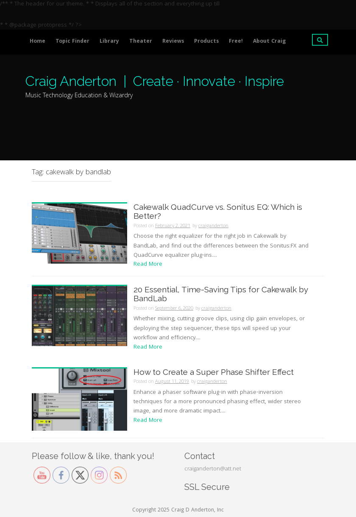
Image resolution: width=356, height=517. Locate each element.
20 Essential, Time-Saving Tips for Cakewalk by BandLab (221, 294)
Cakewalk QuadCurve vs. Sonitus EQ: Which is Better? (218, 211)
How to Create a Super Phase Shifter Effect (214, 372)
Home (37, 41)
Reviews (173, 41)
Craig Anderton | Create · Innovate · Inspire (154, 81)
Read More (148, 264)
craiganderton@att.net (212, 469)
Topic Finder (72, 41)
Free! (236, 41)
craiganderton (213, 226)
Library (109, 41)
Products (206, 41)
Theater (140, 41)
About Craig (269, 41)
